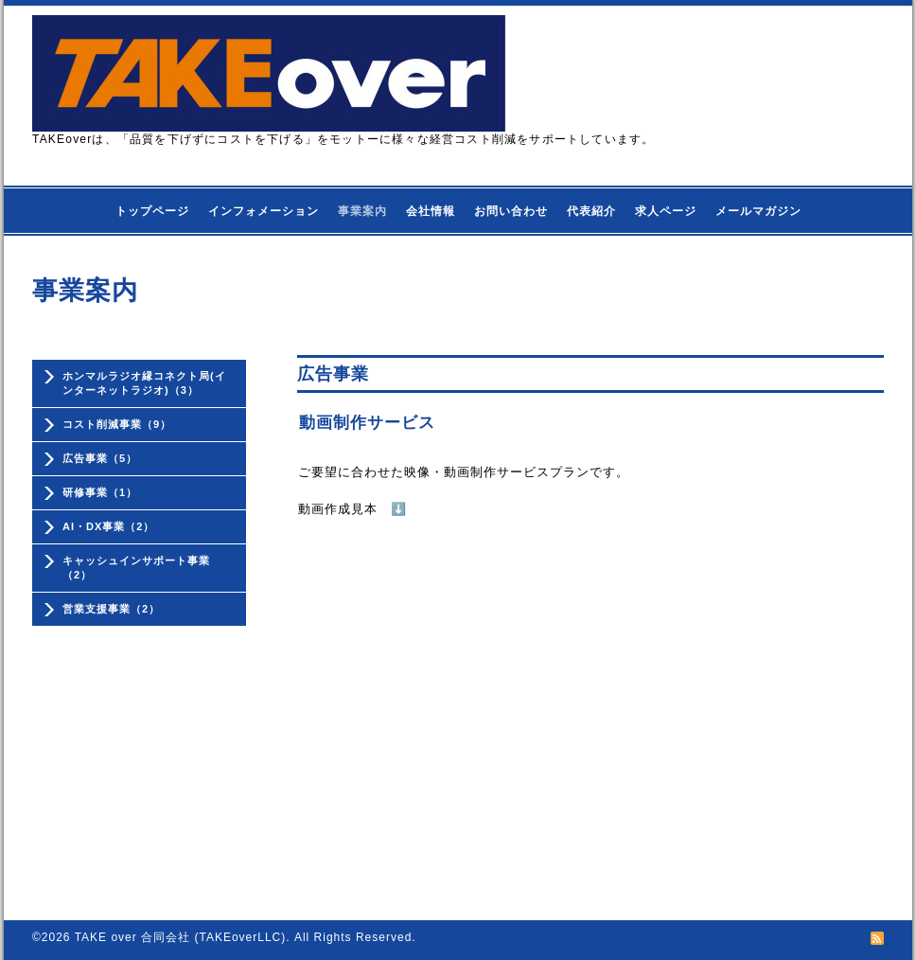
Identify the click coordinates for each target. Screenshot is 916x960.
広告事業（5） (99, 458)
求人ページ (665, 211)
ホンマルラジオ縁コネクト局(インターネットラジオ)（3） (144, 383)
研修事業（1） (99, 492)
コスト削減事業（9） (116, 424)
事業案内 (362, 211)
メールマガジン (758, 211)
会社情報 (430, 211)
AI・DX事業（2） (108, 526)
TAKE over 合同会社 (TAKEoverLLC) (181, 937)
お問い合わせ (511, 211)
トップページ (152, 211)
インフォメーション (263, 211)
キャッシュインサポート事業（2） (136, 567)
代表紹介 (591, 211)
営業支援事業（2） (111, 608)
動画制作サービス (367, 423)
